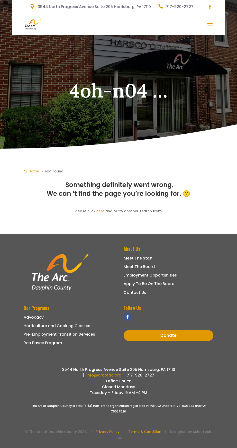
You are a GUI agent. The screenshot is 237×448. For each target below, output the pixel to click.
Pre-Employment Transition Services (59, 334)
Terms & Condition (144, 431)
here (100, 211)
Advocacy (34, 317)
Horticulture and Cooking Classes (57, 326)
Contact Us (135, 292)
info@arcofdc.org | (106, 375)
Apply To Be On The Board (149, 284)
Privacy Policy (107, 431)
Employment (136, 275)
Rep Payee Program (43, 343)
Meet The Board (139, 266)
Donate (168, 335)
